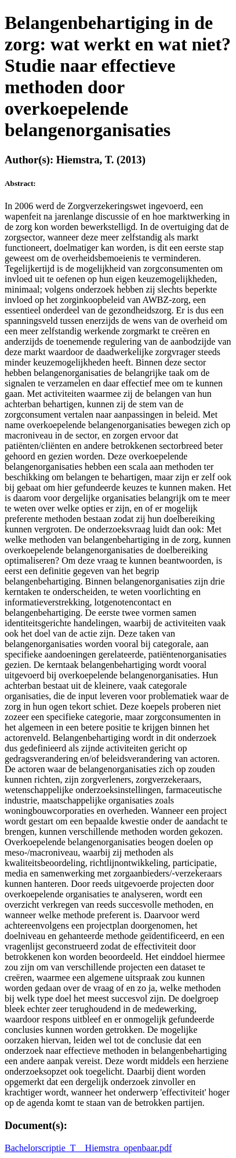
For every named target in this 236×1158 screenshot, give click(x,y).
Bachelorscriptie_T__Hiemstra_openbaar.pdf (88, 1148)
